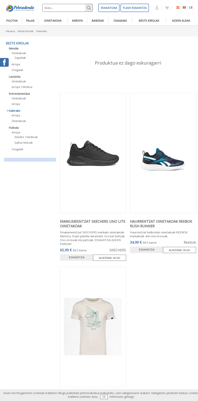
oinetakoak (52, 20)
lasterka (14, 76)
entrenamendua (19, 94)
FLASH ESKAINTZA (135, 8)
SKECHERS (117, 250)
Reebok (190, 242)
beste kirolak (149, 20)
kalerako (41, 31)
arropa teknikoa (22, 87)
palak (30, 20)
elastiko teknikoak (26, 137)
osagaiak (120, 20)
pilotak (12, 20)
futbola (14, 128)
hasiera (10, 31)
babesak (98, 20)
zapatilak (20, 58)
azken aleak (181, 20)
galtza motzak (24, 142)
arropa (77, 20)
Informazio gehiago (122, 396)
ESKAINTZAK (109, 8)
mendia (13, 48)
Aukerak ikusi (109, 258)
